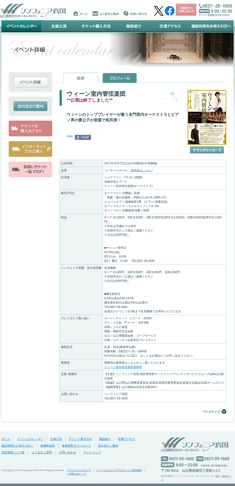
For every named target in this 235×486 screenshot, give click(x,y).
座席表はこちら (141, 170)
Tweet (70, 136)
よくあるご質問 (42, 452)
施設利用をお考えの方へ (211, 26)
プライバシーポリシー (79, 470)
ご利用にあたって (76, 473)
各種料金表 (47, 445)
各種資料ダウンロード (76, 445)
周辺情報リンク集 (13, 452)
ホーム (5, 439)
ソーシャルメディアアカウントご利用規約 (119, 470)
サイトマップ (92, 452)
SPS (217, 476)
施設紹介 (133, 26)
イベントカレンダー (21, 26)
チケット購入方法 (96, 26)
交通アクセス (170, 26)
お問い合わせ (67, 452)
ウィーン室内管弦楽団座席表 (123, 367)
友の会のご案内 (108, 445)
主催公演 (58, 26)
